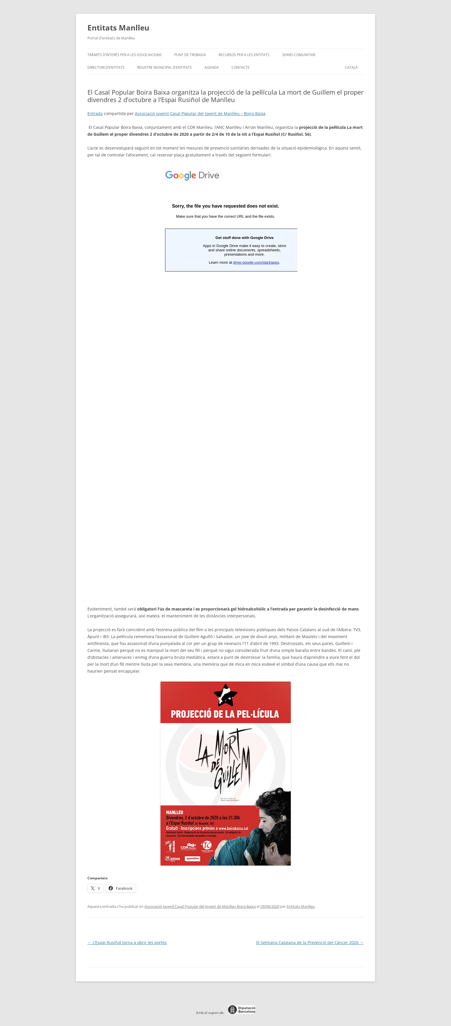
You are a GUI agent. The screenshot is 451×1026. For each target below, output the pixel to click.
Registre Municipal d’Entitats (164, 67)
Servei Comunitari (298, 54)
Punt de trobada (190, 54)
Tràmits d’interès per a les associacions (124, 54)
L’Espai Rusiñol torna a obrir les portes (127, 942)
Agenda (212, 67)
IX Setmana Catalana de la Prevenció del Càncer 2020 (310, 942)
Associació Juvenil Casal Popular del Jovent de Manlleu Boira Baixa (200, 906)
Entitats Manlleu (118, 27)
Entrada (95, 113)
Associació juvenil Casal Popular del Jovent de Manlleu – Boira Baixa (200, 113)
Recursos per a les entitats (244, 54)
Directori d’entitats (106, 67)
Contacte (241, 67)
